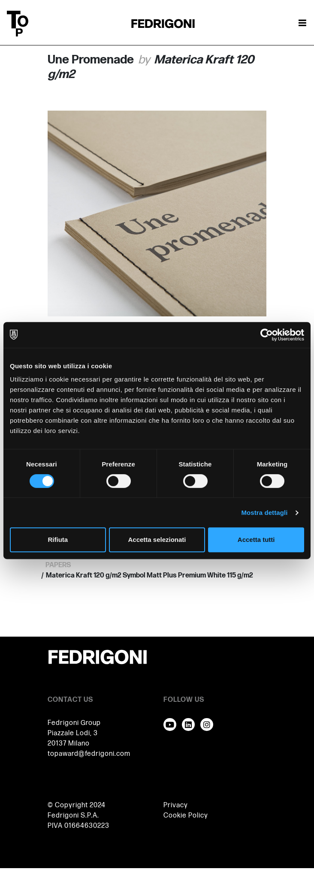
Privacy (175, 805)
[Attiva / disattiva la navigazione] (302, 23)
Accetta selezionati (157, 539)
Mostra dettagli (264, 512)
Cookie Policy (185, 816)
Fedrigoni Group (74, 723)
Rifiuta (58, 539)
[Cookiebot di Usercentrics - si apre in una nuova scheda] (266, 334)
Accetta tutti (256, 539)
